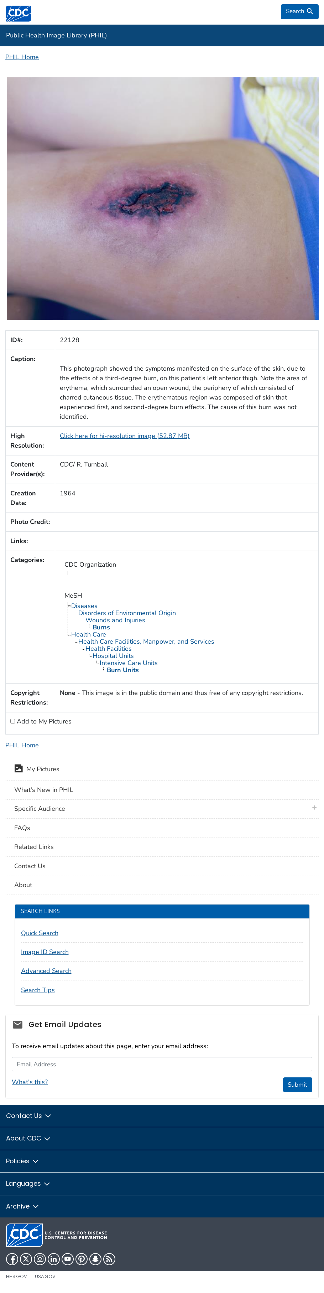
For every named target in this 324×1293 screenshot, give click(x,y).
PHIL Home (22, 57)
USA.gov (45, 1276)
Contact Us (30, 866)
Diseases (84, 606)
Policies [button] (23, 1161)
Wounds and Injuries (115, 620)
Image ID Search (45, 952)
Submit (297, 1085)
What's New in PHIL (43, 789)
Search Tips (38, 990)
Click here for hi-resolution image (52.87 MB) (125, 436)
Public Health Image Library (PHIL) (56, 35)
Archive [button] (23, 1206)
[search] (300, 11)
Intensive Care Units (129, 663)
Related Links (34, 847)
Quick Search (39, 933)
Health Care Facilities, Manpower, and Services (146, 641)
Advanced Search (46, 971)
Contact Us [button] (29, 1115)
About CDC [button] (28, 1138)
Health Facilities (108, 648)
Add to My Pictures (43, 721)
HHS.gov (16, 1276)
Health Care (88, 634)
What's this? (30, 1082)
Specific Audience (39, 808)
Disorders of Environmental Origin (127, 613)
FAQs (22, 828)
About (23, 885)
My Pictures (36, 770)
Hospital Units (113, 655)
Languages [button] (28, 1183)
